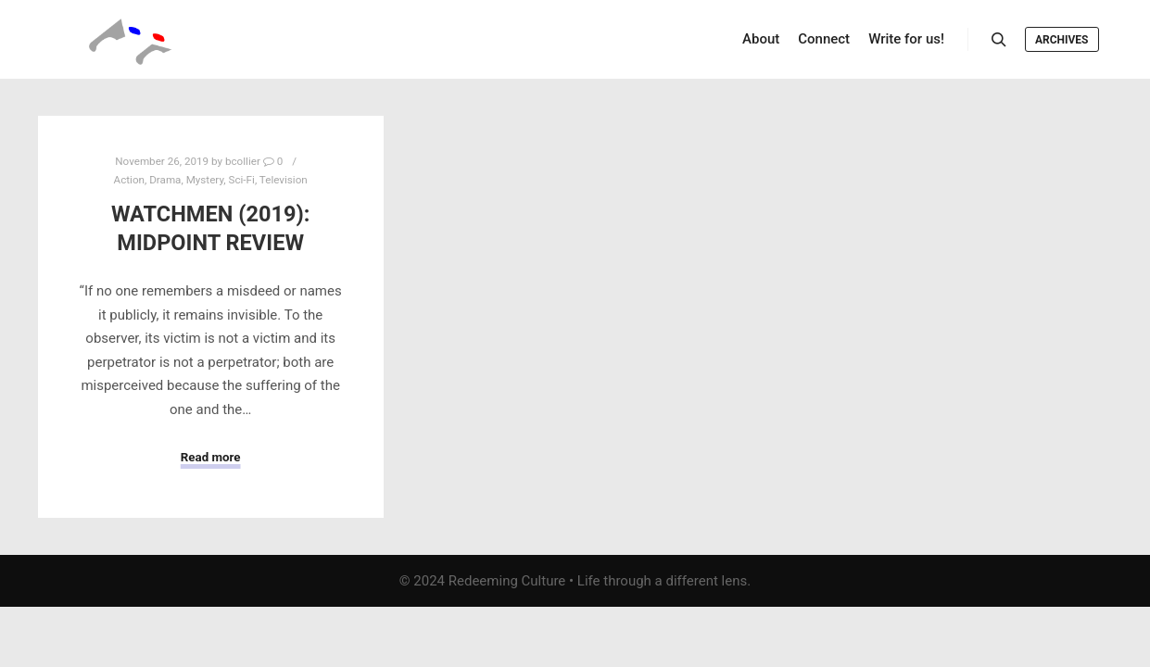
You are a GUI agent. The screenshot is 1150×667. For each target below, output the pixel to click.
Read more (211, 457)
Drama (165, 179)
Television (283, 179)
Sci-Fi (242, 179)
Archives (1062, 39)
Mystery (205, 179)
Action (129, 179)
